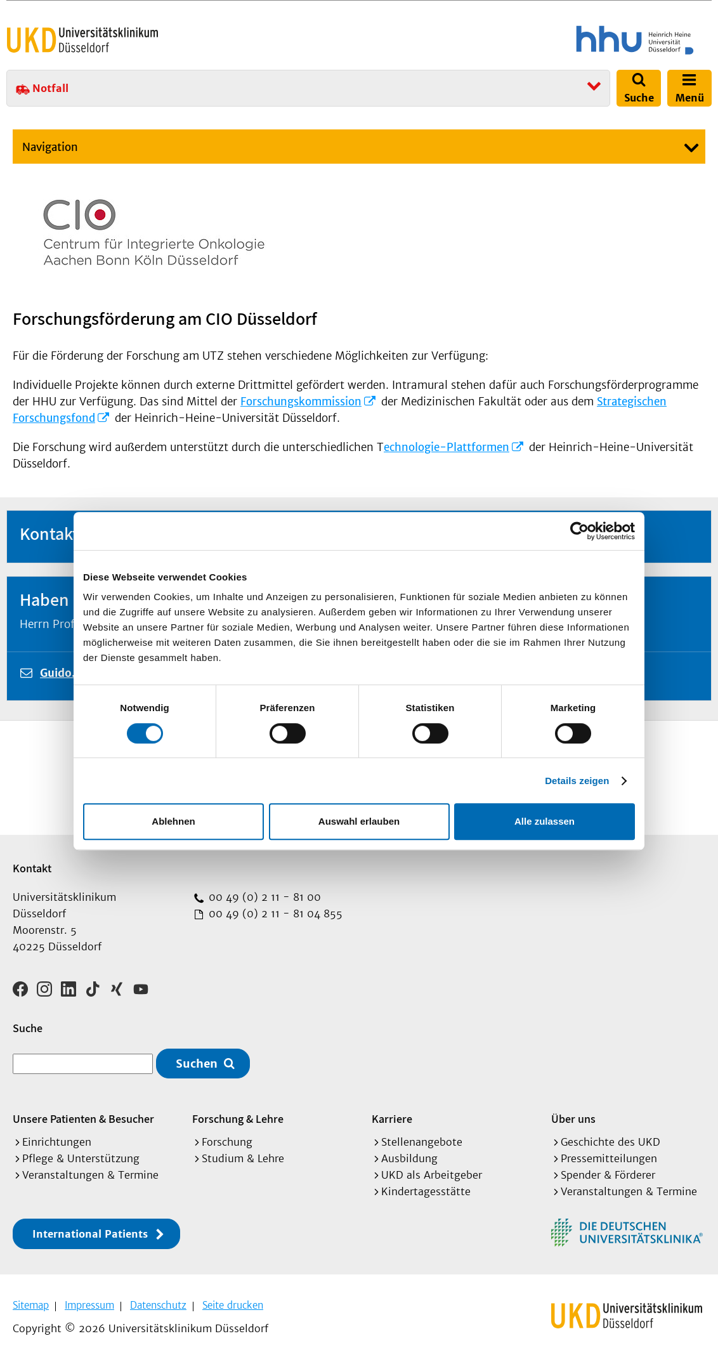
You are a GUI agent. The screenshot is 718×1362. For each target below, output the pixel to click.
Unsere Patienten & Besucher (83, 1118)
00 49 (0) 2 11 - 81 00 (263, 897)
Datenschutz (158, 1305)
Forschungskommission (301, 402)
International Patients (90, 1234)
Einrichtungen (56, 1142)
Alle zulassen (544, 821)
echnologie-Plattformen (446, 447)
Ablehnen (173, 821)
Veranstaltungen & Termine (90, 1175)
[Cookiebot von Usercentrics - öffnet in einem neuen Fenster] (579, 530)
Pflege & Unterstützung (81, 1158)
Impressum (89, 1305)
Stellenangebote (421, 1142)
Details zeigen (577, 780)
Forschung (227, 1142)
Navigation (50, 147)
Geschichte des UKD (610, 1142)
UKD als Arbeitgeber (431, 1175)
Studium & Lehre (243, 1158)
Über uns (573, 1118)
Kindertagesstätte (426, 1191)
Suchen (197, 1063)
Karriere (392, 1118)
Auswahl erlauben (359, 821)
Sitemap (31, 1305)
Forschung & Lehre (238, 1118)
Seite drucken (232, 1305)
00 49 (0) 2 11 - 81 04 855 (274, 913)
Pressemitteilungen (609, 1158)
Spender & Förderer (608, 1175)
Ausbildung (409, 1158)
